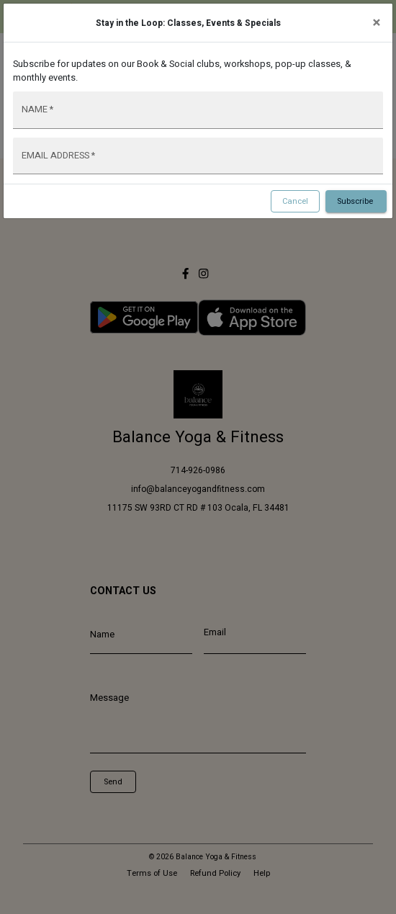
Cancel (295, 201)
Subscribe (356, 201)
